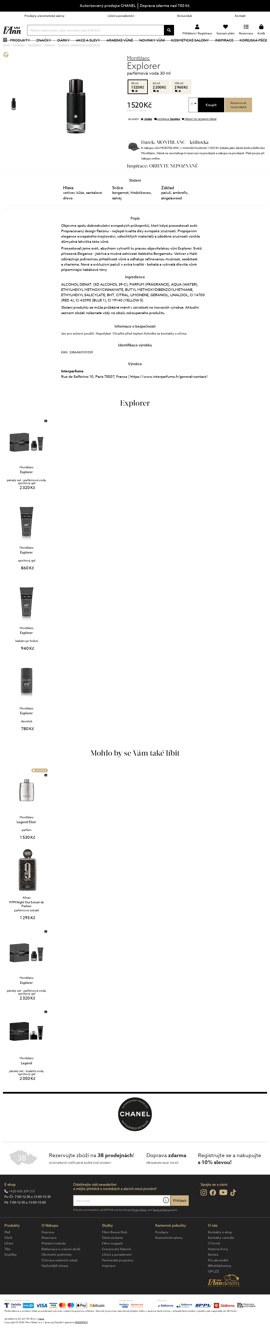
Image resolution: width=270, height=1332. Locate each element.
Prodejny (161, 1246)
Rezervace (49, 1252)
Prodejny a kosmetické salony (44, 16)
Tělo (7, 1263)
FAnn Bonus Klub (114, 1246)
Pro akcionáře (218, 1274)
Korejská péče (253, 47)
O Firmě (214, 1257)
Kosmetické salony (190, 47)
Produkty (20, 47)
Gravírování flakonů (116, 1263)
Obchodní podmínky (57, 1268)
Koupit (211, 119)
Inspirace (224, 47)
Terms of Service (162, 1224)
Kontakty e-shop (220, 1246)
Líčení (8, 1257)
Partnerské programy (117, 1274)
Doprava (48, 1246)
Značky (43, 47)
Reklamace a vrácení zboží (61, 1263)
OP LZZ (213, 1285)
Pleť (7, 1246)
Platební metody (54, 1257)
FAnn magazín (112, 1257)
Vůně (8, 1252)
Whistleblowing (219, 1280)
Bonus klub (184, 16)
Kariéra (213, 1268)
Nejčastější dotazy (55, 1280)
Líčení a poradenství (121, 16)
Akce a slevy (88, 47)
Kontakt (240, 16)
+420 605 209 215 (22, 1205)
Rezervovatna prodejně (238, 119)
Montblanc (138, 72)
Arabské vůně (120, 47)
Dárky (63, 47)
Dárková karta (112, 1252)
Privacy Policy (139, 1224)
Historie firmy (218, 1263)
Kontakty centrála (221, 1252)
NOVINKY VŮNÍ (152, 47)
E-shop (10, 1198)
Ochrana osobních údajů (60, 1274)
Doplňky (10, 1268)
